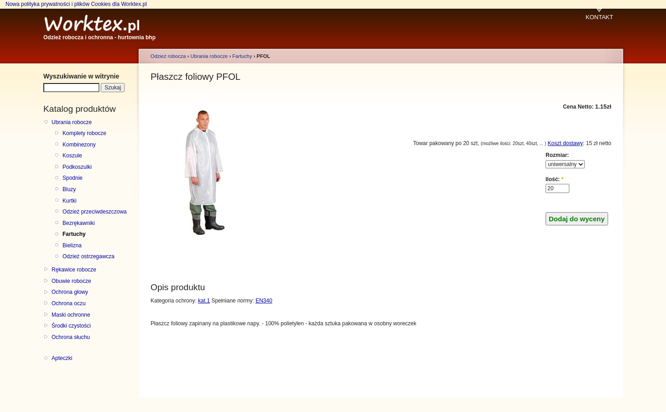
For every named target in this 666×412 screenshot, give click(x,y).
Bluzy (69, 189)
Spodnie (72, 178)
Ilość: (554, 179)
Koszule (72, 155)
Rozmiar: (557, 155)
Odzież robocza (168, 56)
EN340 (263, 300)
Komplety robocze (84, 133)
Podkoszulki (77, 167)
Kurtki (69, 201)
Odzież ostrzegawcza (88, 256)
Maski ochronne (71, 315)
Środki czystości (71, 326)
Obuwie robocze (71, 281)
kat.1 (204, 300)
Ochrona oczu (69, 303)
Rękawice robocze (74, 269)
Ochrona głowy (70, 292)
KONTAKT (599, 17)
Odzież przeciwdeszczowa (94, 212)
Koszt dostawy (565, 143)
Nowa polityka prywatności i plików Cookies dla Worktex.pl (76, 4)
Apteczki (62, 358)
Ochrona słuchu (71, 337)
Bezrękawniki (78, 223)
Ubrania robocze (72, 122)
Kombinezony (79, 144)
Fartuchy (74, 234)
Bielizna (72, 245)
